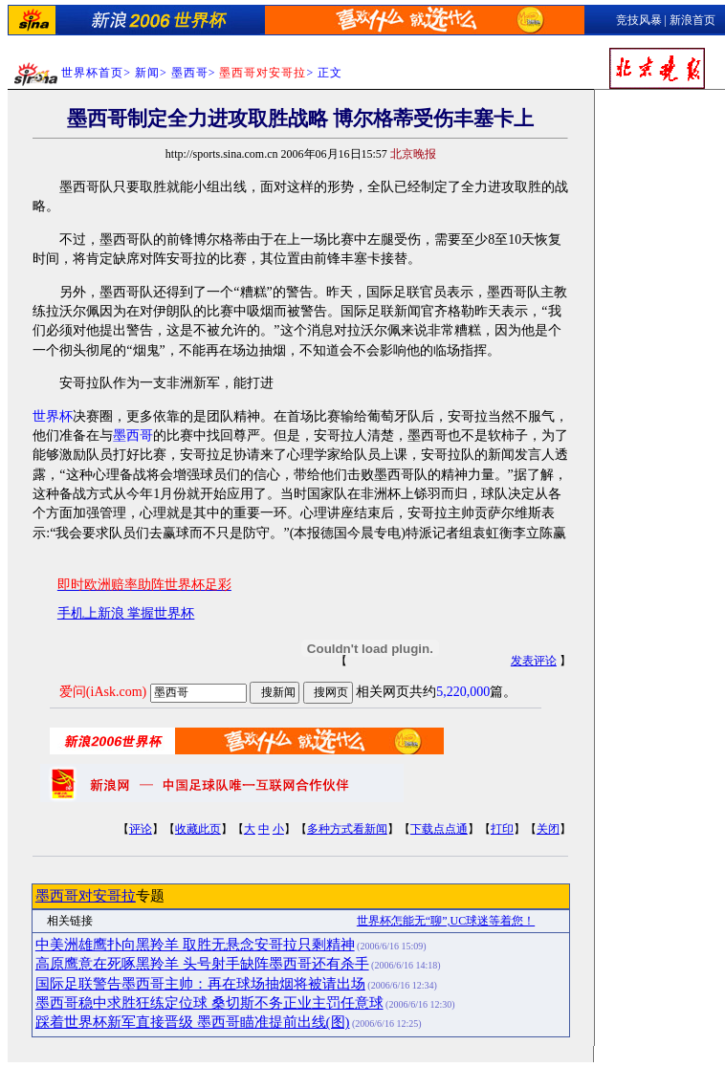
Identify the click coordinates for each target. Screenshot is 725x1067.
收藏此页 (198, 829)
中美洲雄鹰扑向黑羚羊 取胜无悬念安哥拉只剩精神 (195, 944)
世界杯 (53, 416)
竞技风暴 (639, 20)
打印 (502, 829)
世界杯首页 (92, 72)
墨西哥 (190, 72)
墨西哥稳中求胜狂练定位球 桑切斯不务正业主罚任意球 (209, 1003)
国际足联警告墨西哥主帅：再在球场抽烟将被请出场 (200, 983)
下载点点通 (439, 829)
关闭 (548, 829)
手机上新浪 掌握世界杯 (126, 613)
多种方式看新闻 (347, 829)
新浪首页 (692, 20)
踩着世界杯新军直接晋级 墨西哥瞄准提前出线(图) (192, 1022)
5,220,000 (463, 692)
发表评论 (534, 660)
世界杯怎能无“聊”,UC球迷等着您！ (446, 920)
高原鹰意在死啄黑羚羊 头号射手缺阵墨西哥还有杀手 (202, 963)
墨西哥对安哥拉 (85, 896)
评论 (140, 829)
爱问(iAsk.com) (102, 692)
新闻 (147, 72)
